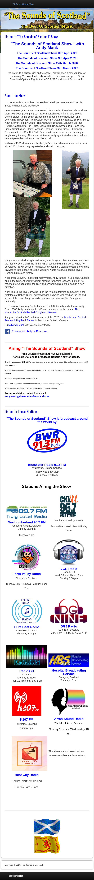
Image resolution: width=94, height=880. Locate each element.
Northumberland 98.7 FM (27, 522)
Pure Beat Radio (26, 627)
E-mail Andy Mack (14, 325)
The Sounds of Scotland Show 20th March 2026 (47, 68)
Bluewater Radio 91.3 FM (47, 465)
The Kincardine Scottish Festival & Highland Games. (42, 311)
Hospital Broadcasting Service (69, 672)
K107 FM (26, 719)
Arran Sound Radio (69, 719)
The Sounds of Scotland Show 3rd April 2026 (47, 58)
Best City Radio (27, 775)
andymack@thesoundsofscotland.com (27, 396)
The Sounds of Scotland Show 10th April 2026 (47, 53)
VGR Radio (68, 569)
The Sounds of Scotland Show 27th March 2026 (47, 63)
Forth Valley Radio (27, 574)
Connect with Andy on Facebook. (26, 331)
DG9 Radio (69, 626)
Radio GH (26, 671)
